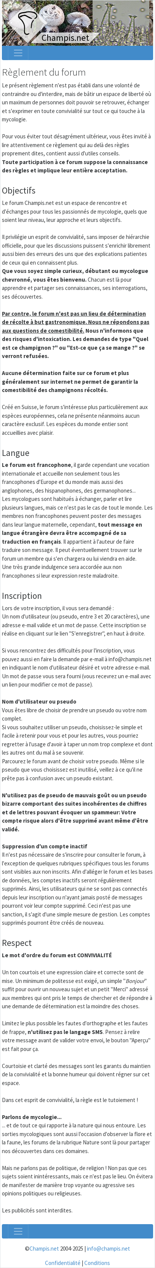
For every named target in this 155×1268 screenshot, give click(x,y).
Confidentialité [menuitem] (63, 1262)
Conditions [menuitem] (97, 1262)
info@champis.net (108, 1248)
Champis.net (44, 1248)
